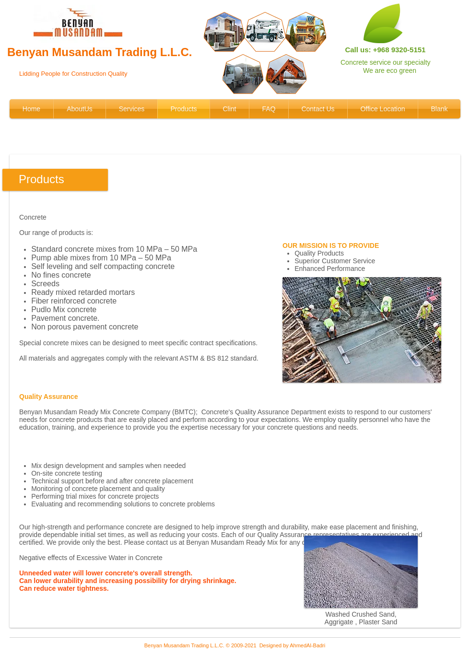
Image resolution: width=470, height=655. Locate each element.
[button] (361, 330)
